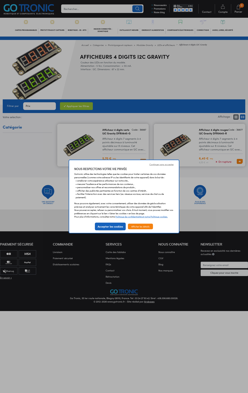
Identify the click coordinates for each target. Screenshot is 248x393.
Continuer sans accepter (161, 164)
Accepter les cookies (110, 226)
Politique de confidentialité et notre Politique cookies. (141, 216)
